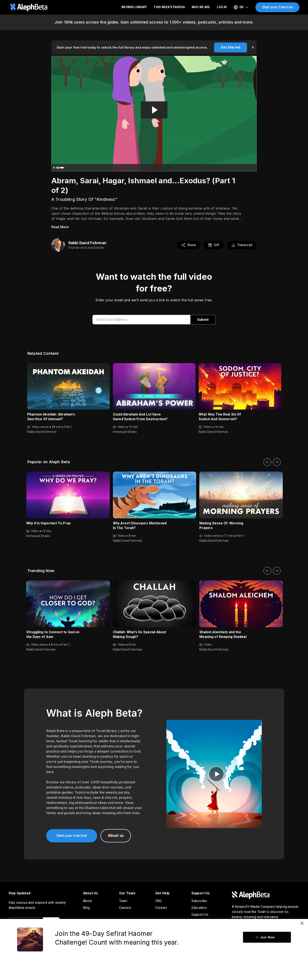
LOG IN (222, 7)
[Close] (302, 923)
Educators (199, 908)
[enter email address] (143, 319)
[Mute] (235, 167)
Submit (203, 320)
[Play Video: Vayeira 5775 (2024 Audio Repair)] (154, 109)
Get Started (230, 47)
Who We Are (201, 7)
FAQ (158, 901)
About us (116, 835)
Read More (60, 227)
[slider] (145, 167)
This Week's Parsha (169, 7)
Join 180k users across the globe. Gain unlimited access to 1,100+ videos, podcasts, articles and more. (154, 22)
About (87, 901)
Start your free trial (277, 7)
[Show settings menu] (244, 167)
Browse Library (134, 7)
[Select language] (241, 7)
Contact (161, 908)
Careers (125, 908)
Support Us (200, 915)
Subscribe (199, 901)
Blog (86, 908)
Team (123, 901)
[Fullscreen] (252, 167)
